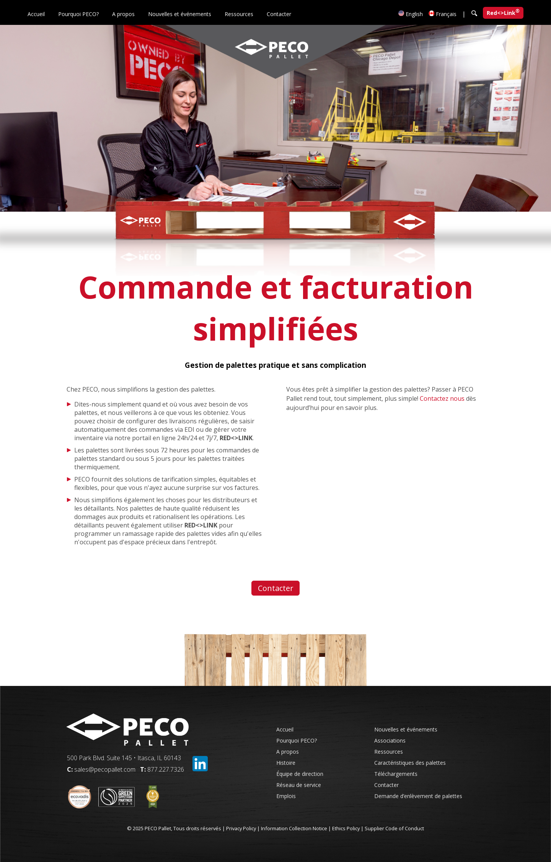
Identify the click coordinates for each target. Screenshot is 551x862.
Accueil (36, 14)
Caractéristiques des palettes (410, 762)
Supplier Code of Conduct (394, 828)
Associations (390, 740)
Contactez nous (442, 398)
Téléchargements (395, 773)
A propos (123, 14)
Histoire (285, 762)
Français (442, 14)
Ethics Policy (346, 828)
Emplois (286, 796)
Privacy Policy (241, 828)
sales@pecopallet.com (104, 769)
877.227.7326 (165, 769)
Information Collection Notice (294, 828)
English (410, 14)
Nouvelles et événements (179, 14)
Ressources (239, 14)
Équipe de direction (299, 773)
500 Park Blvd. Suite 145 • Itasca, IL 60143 (124, 758)
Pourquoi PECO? (78, 14)
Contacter (279, 14)
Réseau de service (298, 785)
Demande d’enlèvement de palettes (418, 796)
